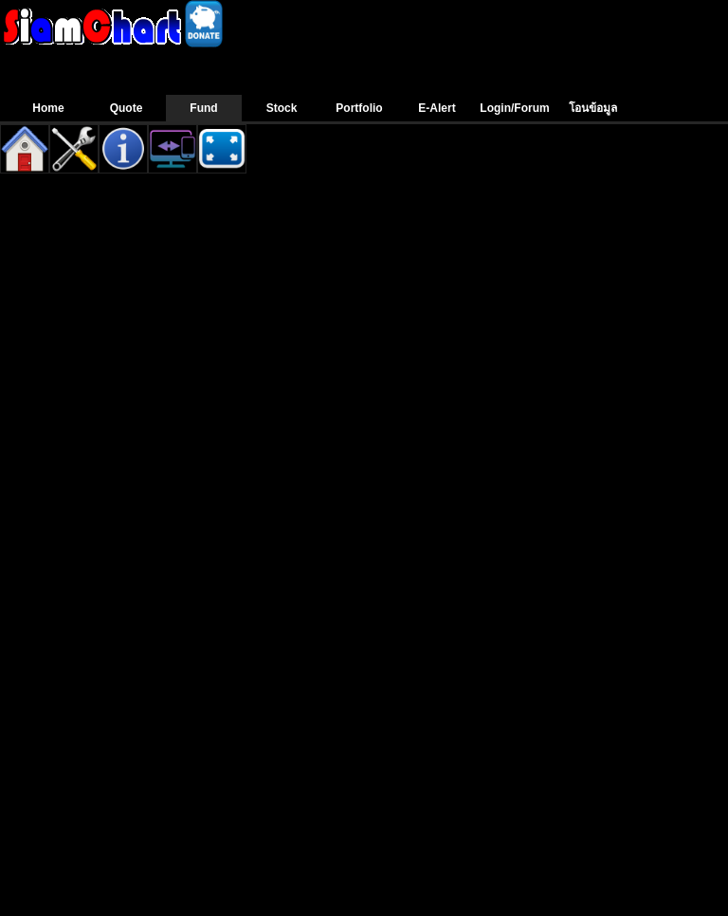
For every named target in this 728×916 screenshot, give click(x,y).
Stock (282, 108)
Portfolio (359, 108)
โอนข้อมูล (593, 108)
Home (48, 108)
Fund (203, 108)
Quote (126, 108)
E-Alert (436, 108)
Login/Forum (514, 108)
